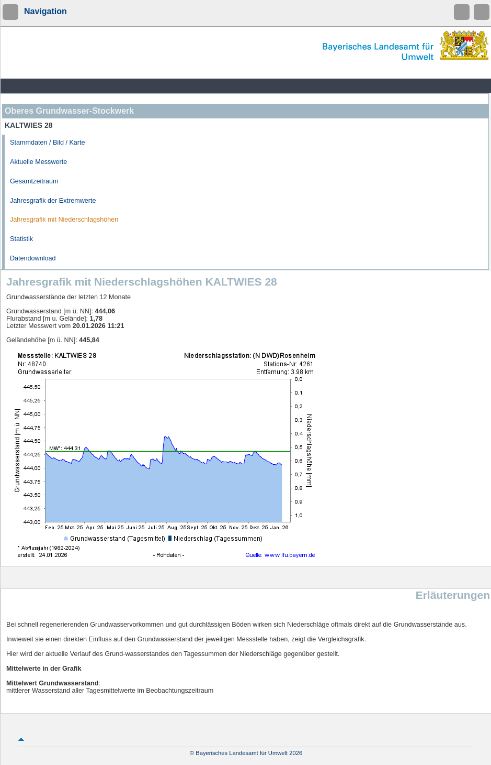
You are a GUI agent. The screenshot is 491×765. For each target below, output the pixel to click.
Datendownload (33, 258)
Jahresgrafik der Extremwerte (53, 200)
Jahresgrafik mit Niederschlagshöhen (64, 219)
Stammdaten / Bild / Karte (47, 142)
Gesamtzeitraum (34, 181)
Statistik (21, 239)
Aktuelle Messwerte (38, 162)
